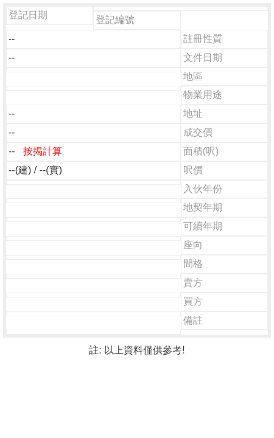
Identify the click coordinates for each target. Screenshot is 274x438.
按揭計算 (42, 151)
